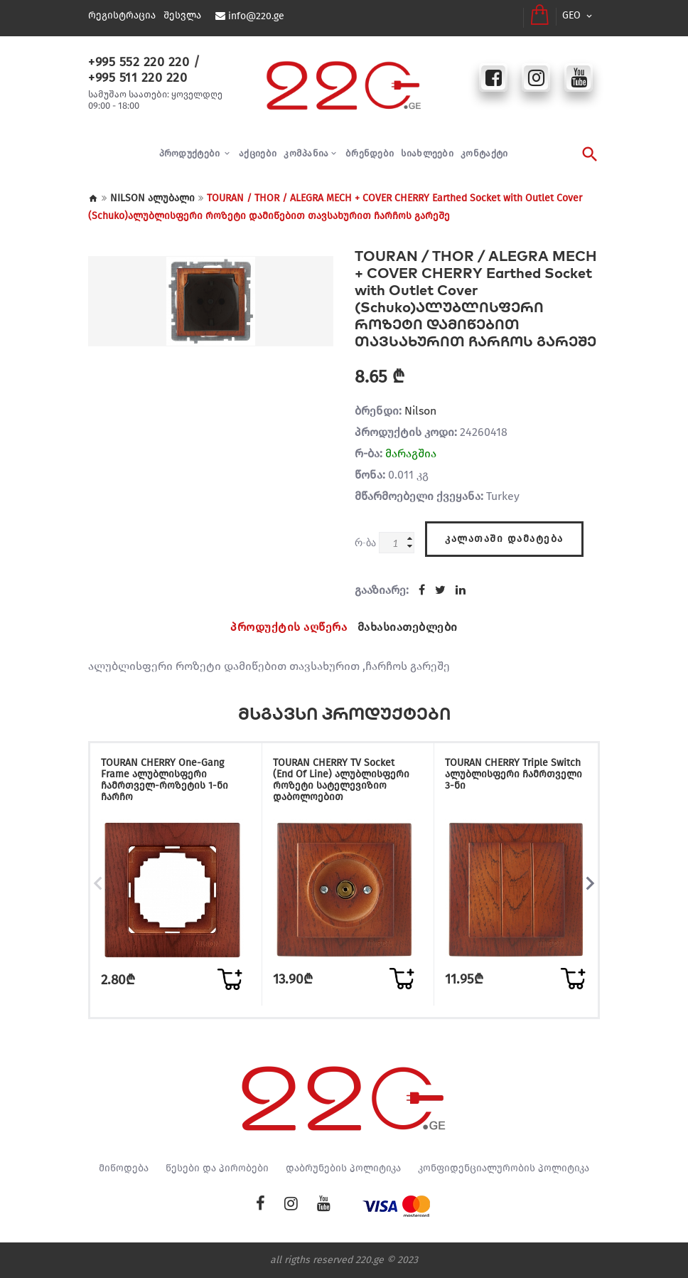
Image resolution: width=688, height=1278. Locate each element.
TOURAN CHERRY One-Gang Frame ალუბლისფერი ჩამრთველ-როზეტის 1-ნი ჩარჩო (164, 780)
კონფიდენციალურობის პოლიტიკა (503, 1168)
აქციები (257, 153)
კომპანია (306, 153)
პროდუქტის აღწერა (288, 627)
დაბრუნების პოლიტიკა (343, 1168)
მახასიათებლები (408, 627)
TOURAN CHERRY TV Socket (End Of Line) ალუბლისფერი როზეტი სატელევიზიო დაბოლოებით (341, 780)
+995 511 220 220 (137, 77)
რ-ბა (365, 542)
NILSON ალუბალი (152, 198)
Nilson (420, 410)
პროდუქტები (190, 153)
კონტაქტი (484, 153)
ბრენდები (369, 153)
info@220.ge (256, 16)
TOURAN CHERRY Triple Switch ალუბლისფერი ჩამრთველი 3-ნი (513, 774)
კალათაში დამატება (504, 539)
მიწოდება (124, 1168)
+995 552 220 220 (138, 62)
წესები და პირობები (217, 1168)
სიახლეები (427, 153)
